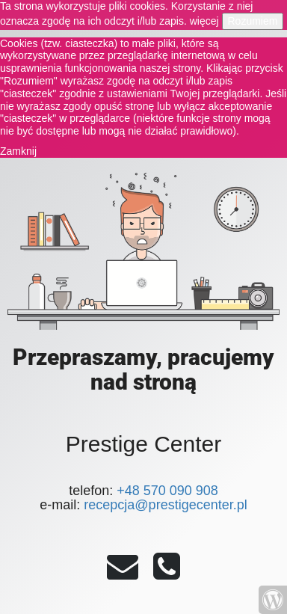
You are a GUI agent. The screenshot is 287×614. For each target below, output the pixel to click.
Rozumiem (253, 21)
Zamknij (18, 151)
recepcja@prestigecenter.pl (165, 504)
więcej (204, 21)
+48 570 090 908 (167, 490)
